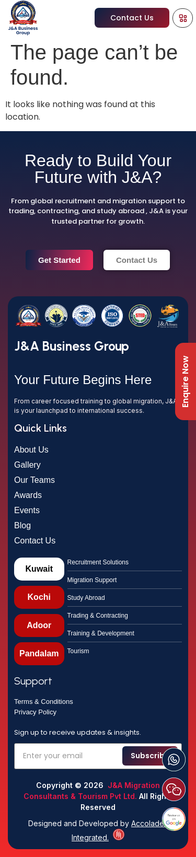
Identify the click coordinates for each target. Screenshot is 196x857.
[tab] (39, 569)
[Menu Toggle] (183, 18)
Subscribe (150, 755)
